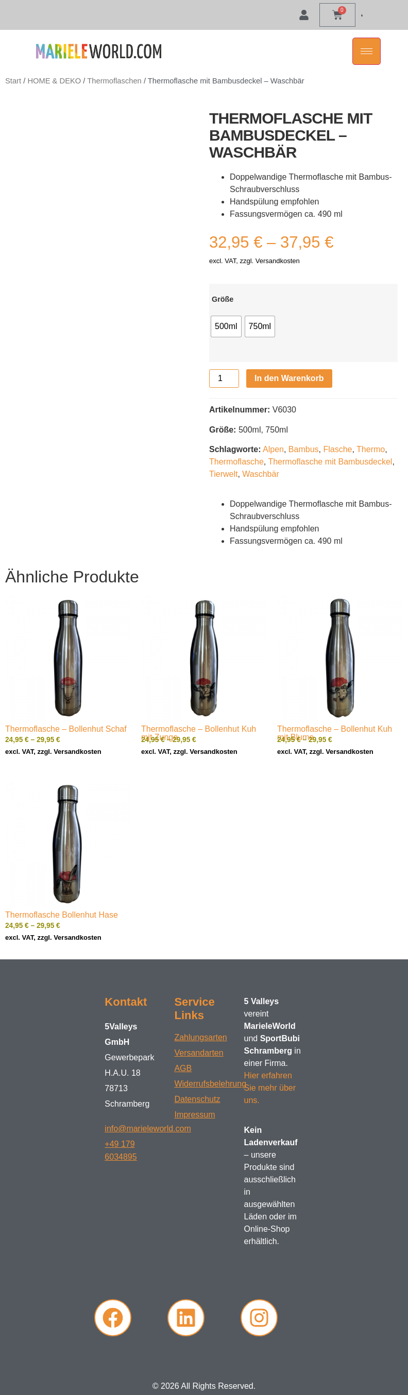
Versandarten (198, 1052)
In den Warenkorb (289, 378)
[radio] (226, 326)
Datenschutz (197, 1099)
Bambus (303, 449)
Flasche (337, 449)
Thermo (370, 449)
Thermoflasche (236, 461)
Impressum (194, 1114)
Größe (222, 299)
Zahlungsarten (200, 1037)
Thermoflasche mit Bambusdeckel (330, 461)
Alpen (273, 449)
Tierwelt (223, 474)
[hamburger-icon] (366, 51)
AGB (183, 1068)
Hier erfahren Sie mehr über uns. (270, 1088)
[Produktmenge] (224, 378)
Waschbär (260, 474)
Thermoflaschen (114, 81)
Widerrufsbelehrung (203, 1083)
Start (13, 81)
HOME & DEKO (54, 81)
